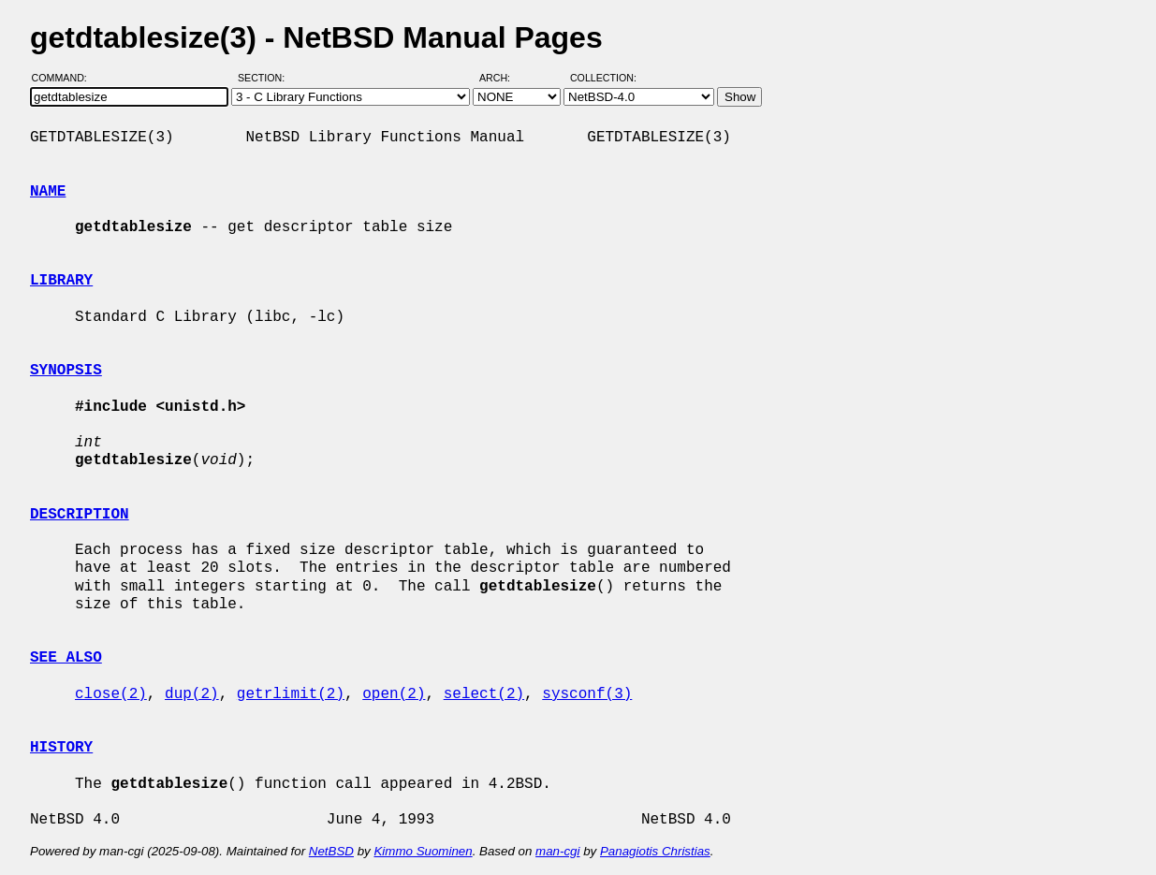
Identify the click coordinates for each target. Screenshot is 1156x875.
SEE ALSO (66, 658)
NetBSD (331, 851)
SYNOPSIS (66, 370)
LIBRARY (61, 280)
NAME (48, 192)
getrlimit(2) (290, 694)
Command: (65, 77)
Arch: (503, 77)
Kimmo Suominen (422, 851)
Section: (265, 77)
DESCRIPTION (79, 514)
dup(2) (192, 694)
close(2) (111, 694)
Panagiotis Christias (655, 851)
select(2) (484, 694)
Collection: (603, 77)
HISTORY (61, 747)
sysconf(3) (587, 694)
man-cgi (557, 851)
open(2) (393, 694)
